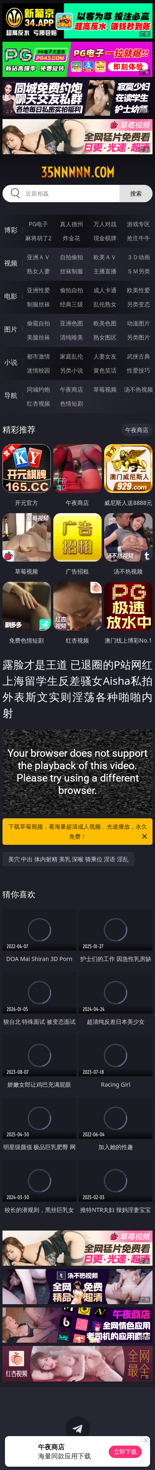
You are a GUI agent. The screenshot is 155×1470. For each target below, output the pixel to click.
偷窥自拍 (38, 323)
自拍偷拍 (71, 257)
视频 (10, 263)
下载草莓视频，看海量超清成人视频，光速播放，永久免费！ (78, 831)
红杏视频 (38, 403)
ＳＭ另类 (138, 271)
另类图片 (138, 337)
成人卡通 (105, 290)
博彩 (10, 229)
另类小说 (71, 370)
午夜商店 (71, 389)
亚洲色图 (71, 323)
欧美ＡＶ (105, 257)
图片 (10, 329)
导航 (10, 395)
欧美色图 (105, 323)
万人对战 (105, 224)
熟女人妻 (38, 271)
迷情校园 (38, 370)
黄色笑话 (105, 370)
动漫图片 (138, 323)
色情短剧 (71, 403)
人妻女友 (105, 356)
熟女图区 (105, 337)
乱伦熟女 (105, 304)
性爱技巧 (138, 370)
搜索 (136, 193)
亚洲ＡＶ (38, 257)
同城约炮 (38, 389)
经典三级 (71, 304)
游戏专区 (138, 224)
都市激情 (38, 356)
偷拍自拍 (71, 290)
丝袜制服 (71, 271)
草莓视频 (105, 389)
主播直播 (105, 271)
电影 (10, 296)
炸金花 (71, 238)
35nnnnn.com (77, 172)
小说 (10, 362)
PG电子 (38, 224)
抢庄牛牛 (138, 238)
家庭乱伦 (71, 356)
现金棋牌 (105, 238)
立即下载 (125, 1452)
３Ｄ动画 (138, 257)
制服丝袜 (38, 304)
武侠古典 (138, 356)
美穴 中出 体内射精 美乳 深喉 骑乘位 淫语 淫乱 (68, 859)
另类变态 (138, 304)
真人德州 (71, 224)
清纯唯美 (71, 337)
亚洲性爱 (38, 290)
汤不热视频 (138, 389)
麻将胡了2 (38, 238)
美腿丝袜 (38, 337)
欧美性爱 (138, 290)
